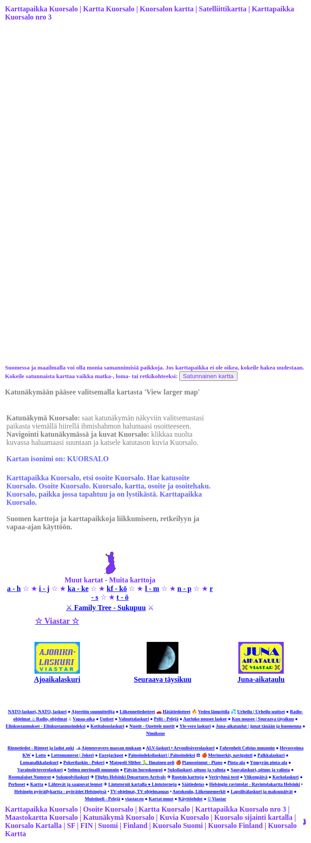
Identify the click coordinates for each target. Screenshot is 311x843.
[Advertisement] (154, 100)
